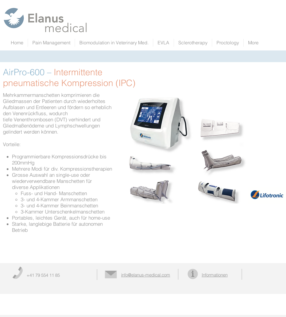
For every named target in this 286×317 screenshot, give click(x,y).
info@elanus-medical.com (145, 275)
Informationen (215, 275)
